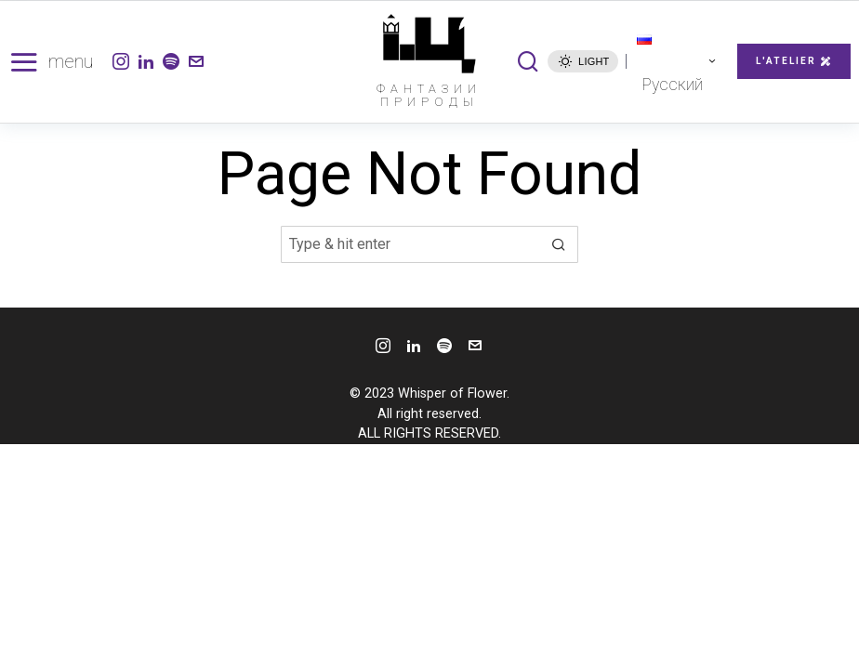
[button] (559, 244)
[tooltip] (121, 61)
